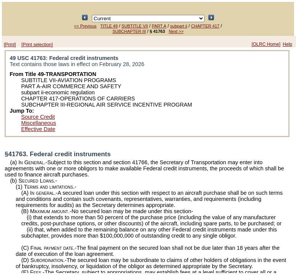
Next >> (176, 31)
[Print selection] (37, 44)
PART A (159, 26)
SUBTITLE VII (134, 26)
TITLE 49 (109, 26)
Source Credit (38, 117)
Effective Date (38, 129)
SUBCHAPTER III (129, 31)
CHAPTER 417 (205, 26)
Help (287, 44)
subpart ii (178, 26)
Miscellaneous (38, 123)
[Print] (10, 44)
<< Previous (85, 26)
